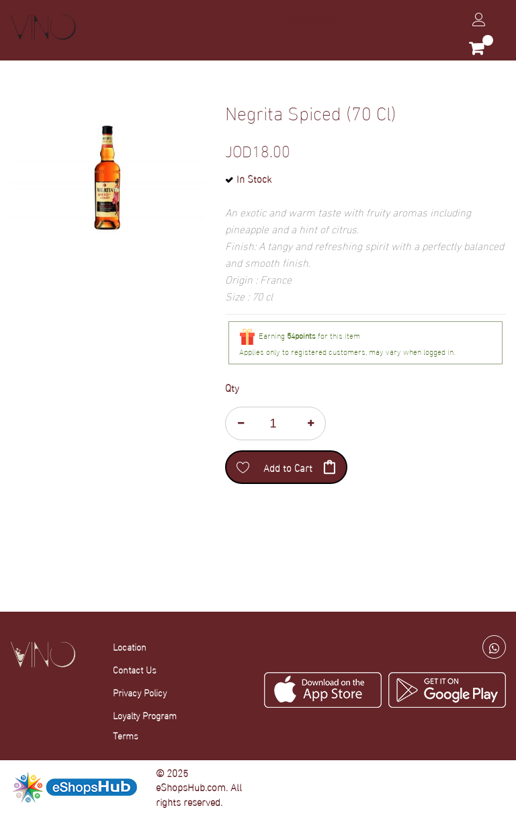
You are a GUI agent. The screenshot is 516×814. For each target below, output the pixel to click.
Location (129, 646)
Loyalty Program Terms (145, 724)
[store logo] (43, 27)
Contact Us (135, 669)
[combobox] (365, 19)
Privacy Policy (140, 692)
